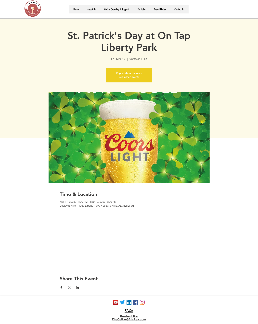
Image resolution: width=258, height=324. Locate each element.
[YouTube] (115, 302)
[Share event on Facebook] (61, 287)
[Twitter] (122, 302)
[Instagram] (142, 302)
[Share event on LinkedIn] (77, 287)
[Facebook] (135, 302)
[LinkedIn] (129, 302)
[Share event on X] (69, 287)
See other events (129, 76)
